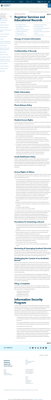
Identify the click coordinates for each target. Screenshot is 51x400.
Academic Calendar (4, 27)
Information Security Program (40, 24)
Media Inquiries (7, 373)
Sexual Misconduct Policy (5, 57)
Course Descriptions (4, 66)
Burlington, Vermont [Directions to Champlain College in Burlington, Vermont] (43, 355)
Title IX (27, 379)
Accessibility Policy (29, 383)
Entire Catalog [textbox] (2, 15)
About (13, 1)
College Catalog (29, 373)
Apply (42, 1)
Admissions (7, 362)
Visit (45, 1)
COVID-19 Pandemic (4, 25)
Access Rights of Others (21, 24)
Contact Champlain (29, 369)
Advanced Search (3, 20)
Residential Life (3, 52)
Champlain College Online (6, 1)
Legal (27, 378)
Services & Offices (3, 63)
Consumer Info (29, 380)
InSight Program (3, 45)
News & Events (27, 1)
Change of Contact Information (22, 29)
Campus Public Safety (4, 34)
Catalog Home (3, 22)
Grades (36, 165)
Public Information (38, 30)
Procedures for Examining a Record (41, 28)
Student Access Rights (39, 35)
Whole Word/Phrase (4, 18)
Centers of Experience (21, 1)
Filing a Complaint (20, 33)
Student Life (7, 364)
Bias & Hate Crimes (4, 54)
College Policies (3, 36)
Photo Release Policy (38, 26)
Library (5, 372)
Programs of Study (4, 68)
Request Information (30, 372)
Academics (7, 360)
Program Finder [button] (38, 2)
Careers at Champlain (8, 374)
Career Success (8, 366)
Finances (2, 39)
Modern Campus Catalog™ (37, 399)
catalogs (11, 399)
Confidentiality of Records (21, 31)
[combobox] (40, 12)
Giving (31, 1)
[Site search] (46, 5)
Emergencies (28, 382)
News (5, 369)
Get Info (49, 2)
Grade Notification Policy (21, 35)
